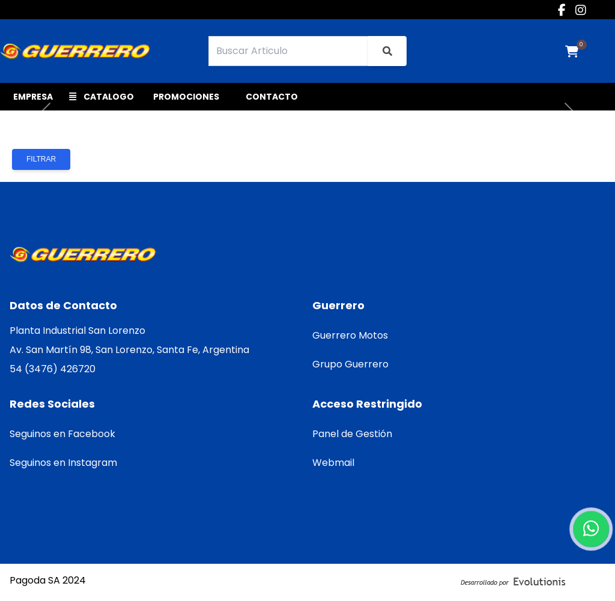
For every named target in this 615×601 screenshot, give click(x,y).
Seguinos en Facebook (62, 434)
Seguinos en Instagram (63, 463)
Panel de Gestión (352, 434)
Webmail (333, 463)
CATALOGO (101, 96)
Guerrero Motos (350, 335)
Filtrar (41, 159)
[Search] (288, 51)
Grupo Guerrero (350, 364)
